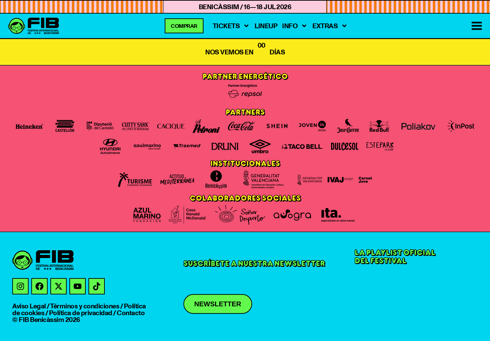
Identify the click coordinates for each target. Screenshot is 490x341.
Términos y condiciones (84, 306)
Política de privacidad (80, 313)
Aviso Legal (29, 306)
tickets (231, 26)
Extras (330, 26)
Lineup (266, 26)
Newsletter (217, 304)
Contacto (131, 313)
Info (295, 26)
